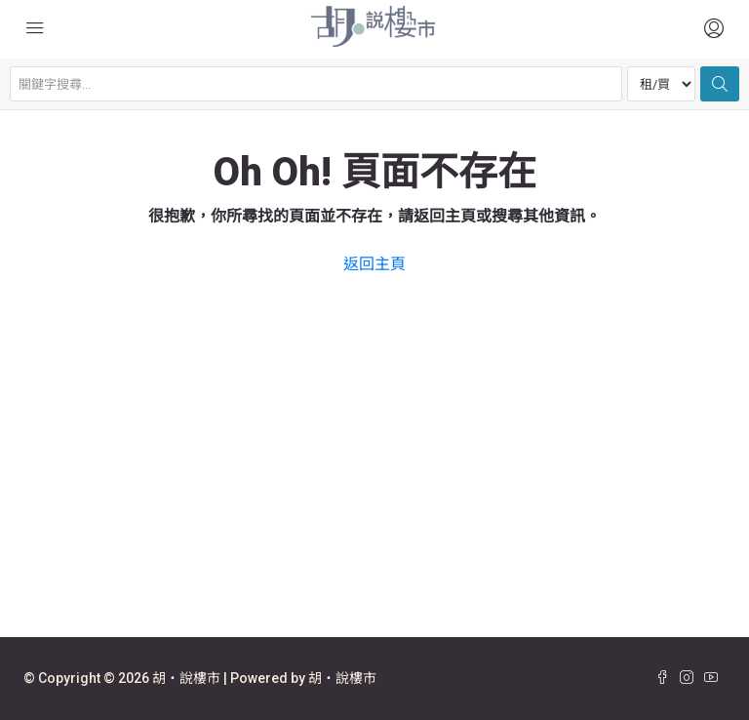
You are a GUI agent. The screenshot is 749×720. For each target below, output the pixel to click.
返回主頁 (374, 264)
